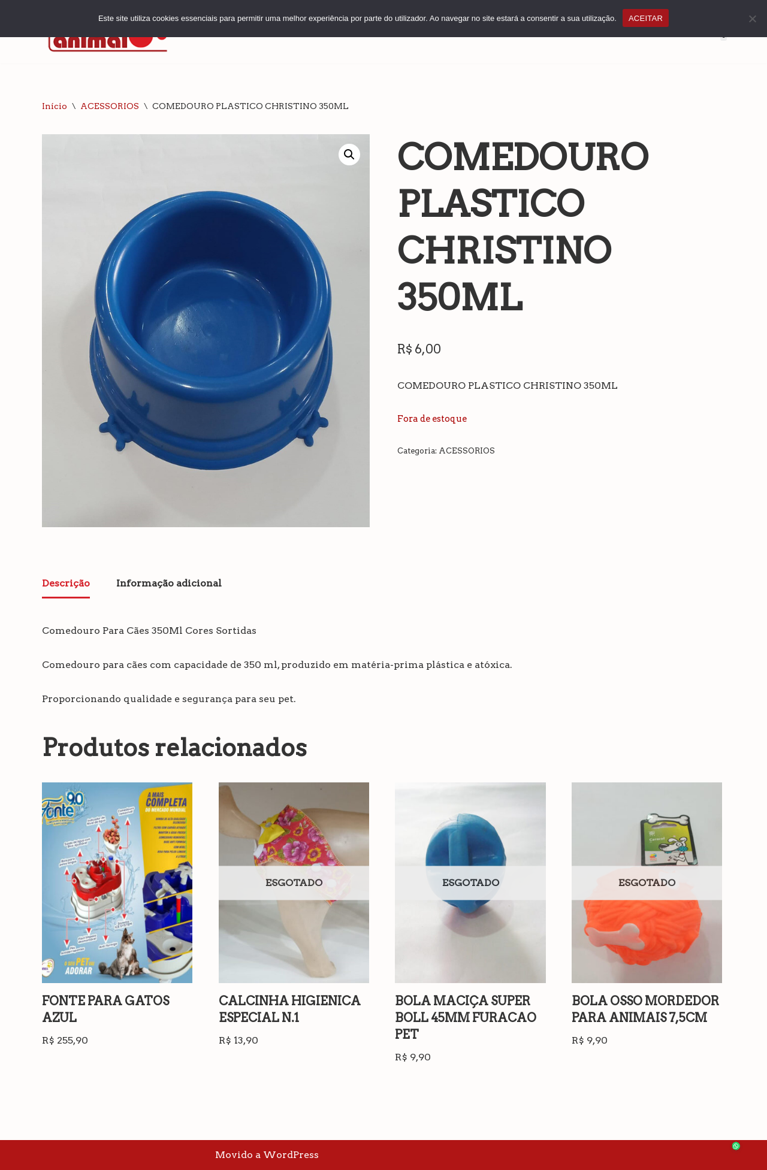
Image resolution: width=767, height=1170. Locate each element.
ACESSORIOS (109, 106)
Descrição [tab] (66, 583)
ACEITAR (646, 18)
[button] (349, 154)
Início (54, 106)
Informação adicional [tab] (169, 583)
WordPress (291, 1154)
